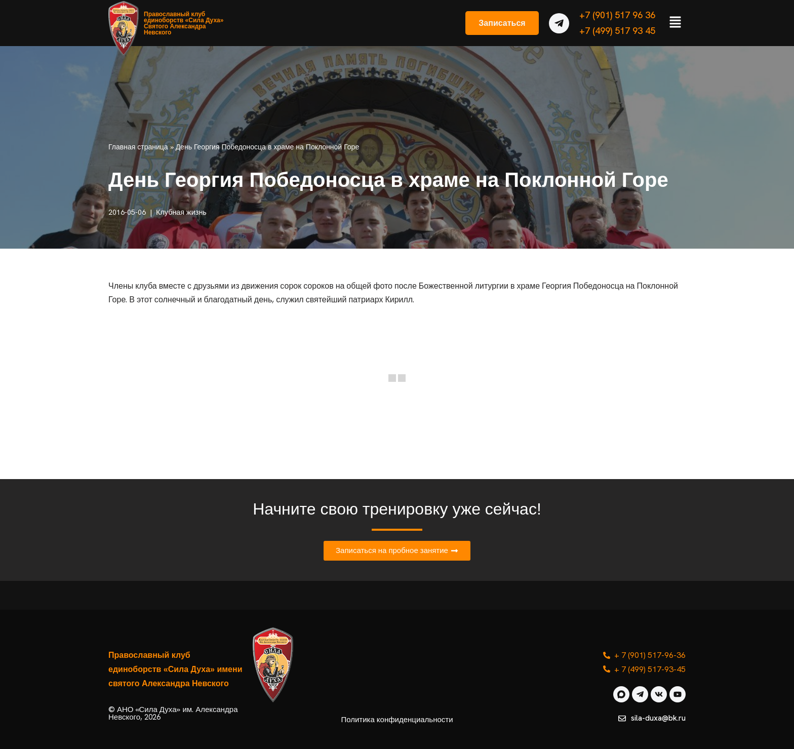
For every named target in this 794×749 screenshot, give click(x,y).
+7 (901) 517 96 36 (617, 15)
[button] (675, 23)
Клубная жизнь (181, 212)
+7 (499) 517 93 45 (617, 30)
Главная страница (138, 146)
